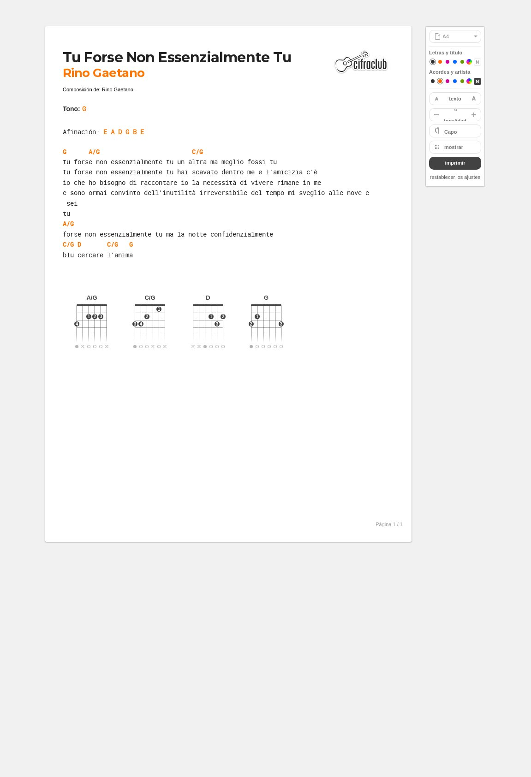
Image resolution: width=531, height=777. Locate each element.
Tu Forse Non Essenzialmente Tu (177, 57)
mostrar (453, 147)
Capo (450, 132)
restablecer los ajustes (455, 177)
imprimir (455, 163)
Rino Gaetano (104, 72)
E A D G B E (123, 131)
